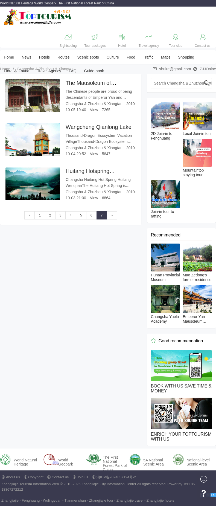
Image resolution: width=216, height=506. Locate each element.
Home (9, 57)
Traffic (148, 57)
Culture (113, 57)
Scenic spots (88, 57)
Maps (165, 57)
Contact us (60, 477)
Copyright (35, 477)
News (26, 57)
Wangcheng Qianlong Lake (99, 127)
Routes (63, 57)
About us (13, 477)
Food (131, 57)
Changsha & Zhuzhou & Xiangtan (45, 69)
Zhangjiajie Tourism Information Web (30, 484)
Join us (82, 477)
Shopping (186, 57)
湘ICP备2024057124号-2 (116, 477)
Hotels (44, 57)
